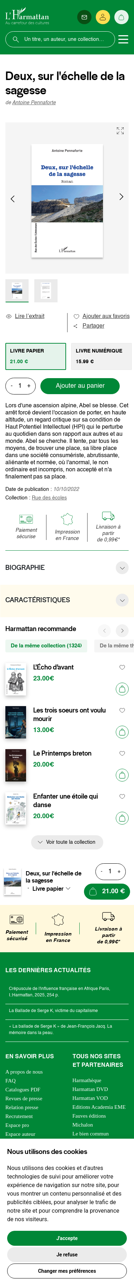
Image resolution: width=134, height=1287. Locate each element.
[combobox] (54, 888)
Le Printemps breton (62, 753)
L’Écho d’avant (53, 667)
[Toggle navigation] (123, 39)
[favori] (122, 667)
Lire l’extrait (24, 316)
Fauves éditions (89, 1116)
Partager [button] (88, 326)
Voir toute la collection (70, 842)
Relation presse (21, 1107)
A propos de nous (24, 1072)
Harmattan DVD (90, 1089)
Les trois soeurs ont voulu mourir (69, 714)
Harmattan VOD (90, 1098)
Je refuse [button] (67, 1254)
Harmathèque (87, 1080)
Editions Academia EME (99, 1107)
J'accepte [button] (67, 1238)
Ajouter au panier (80, 386)
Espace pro (17, 1125)
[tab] (35, 356)
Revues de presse (23, 1098)
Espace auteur (20, 1134)
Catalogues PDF (22, 1089)
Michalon (83, 1125)
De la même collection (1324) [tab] (46, 645)
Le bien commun (91, 1134)
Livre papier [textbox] (48, 889)
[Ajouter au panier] (122, 689)
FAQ (10, 1081)
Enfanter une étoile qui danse (65, 800)
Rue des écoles (49, 498)
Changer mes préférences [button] (67, 1271)
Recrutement (19, 1116)
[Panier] (121, 17)
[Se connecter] (103, 17)
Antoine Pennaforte (34, 102)
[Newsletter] (84, 17)
